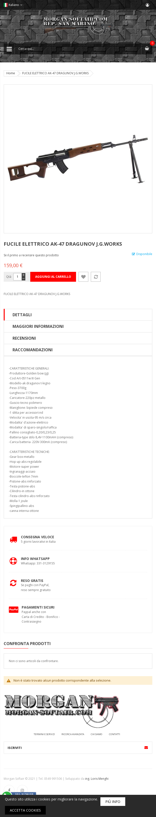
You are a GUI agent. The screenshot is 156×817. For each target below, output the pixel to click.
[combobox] (78, 48)
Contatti (114, 734)
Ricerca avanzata (73, 734)
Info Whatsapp (35, 558)
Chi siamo (96, 734)
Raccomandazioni (33, 350)
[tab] (78, 315)
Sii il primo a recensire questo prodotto (31, 255)
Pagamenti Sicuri (38, 607)
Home (10, 73)
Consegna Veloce (37, 537)
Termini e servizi (44, 734)
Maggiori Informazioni (38, 326)
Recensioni (24, 338)
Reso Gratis (32, 580)
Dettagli (22, 314)
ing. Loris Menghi (97, 779)
